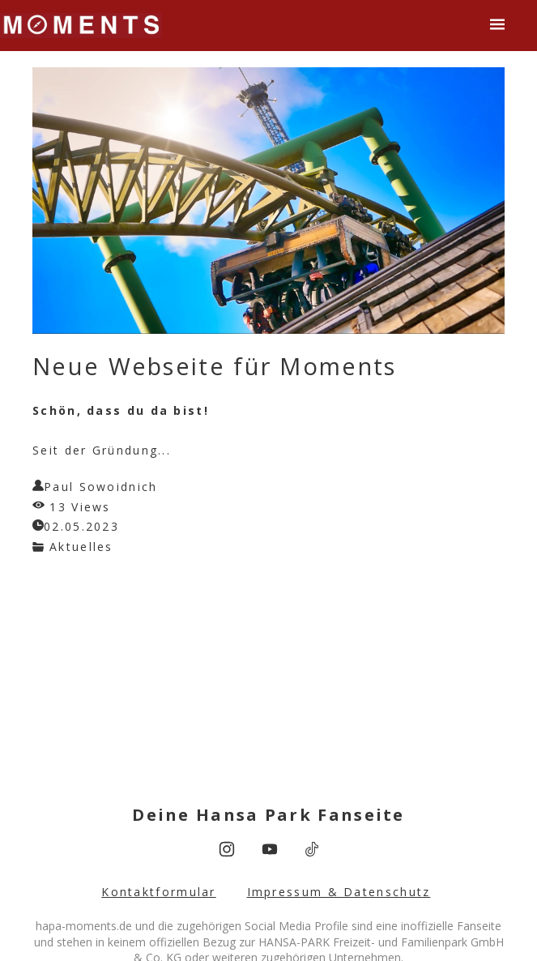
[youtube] (269, 849)
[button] (497, 24)
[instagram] (226, 849)
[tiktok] (311, 849)
